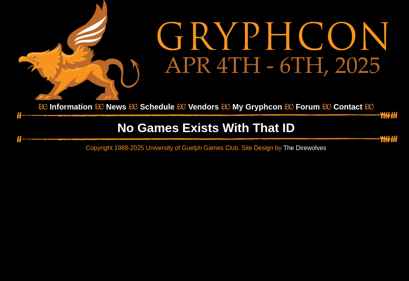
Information (71, 107)
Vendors (203, 107)
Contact (348, 107)
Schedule (157, 107)
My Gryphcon (257, 107)
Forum (308, 107)
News (116, 107)
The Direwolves (304, 148)
